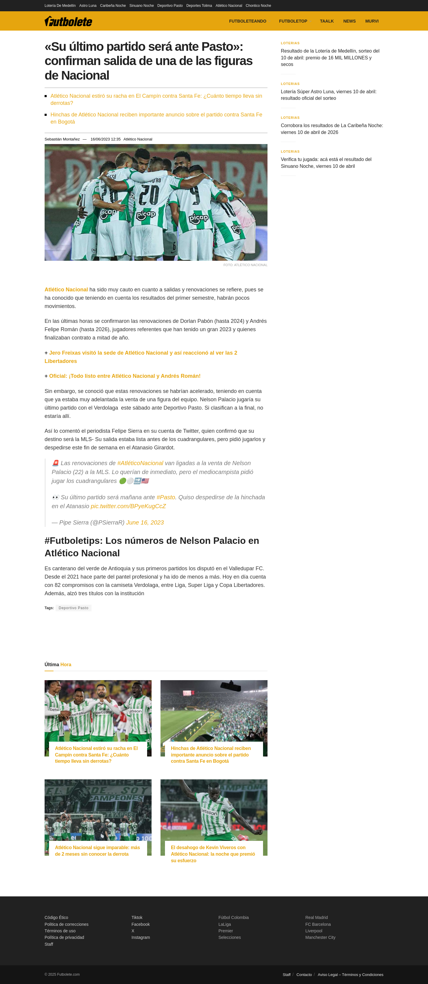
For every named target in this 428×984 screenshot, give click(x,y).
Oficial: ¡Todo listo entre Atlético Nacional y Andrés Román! (125, 376)
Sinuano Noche (142, 6)
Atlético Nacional (228, 6)
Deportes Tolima (199, 6)
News (349, 21)
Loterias (290, 43)
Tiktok (137, 917)
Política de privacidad (64, 937)
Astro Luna (88, 6)
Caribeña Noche (113, 6)
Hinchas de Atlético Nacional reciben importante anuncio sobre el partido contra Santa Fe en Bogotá (156, 118)
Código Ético (56, 917)
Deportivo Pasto (170, 6)
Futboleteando (247, 21)
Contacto (304, 974)
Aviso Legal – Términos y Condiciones (350, 974)
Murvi (372, 21)
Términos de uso (60, 930)
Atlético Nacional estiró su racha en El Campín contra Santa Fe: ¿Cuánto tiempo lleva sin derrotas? (156, 99)
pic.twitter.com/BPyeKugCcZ (128, 506)
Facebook (141, 924)
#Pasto (166, 497)
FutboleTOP (293, 21)
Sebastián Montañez (62, 139)
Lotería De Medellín (60, 6)
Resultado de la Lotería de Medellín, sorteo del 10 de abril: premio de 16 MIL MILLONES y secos (330, 57)
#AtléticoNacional (140, 463)
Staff (49, 944)
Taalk (327, 21)
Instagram (141, 937)
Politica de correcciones (67, 924)
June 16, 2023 (145, 522)
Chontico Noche (258, 6)
